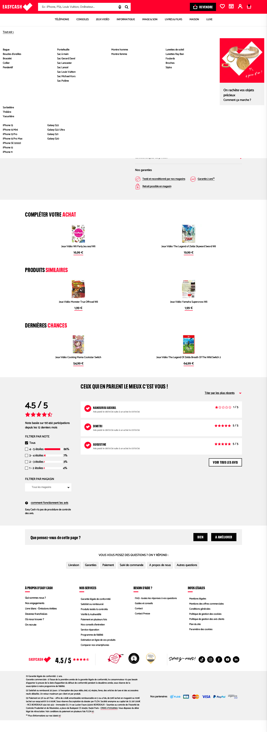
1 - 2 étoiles (36, 480)
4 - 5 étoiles (36, 461)
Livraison (73, 577)
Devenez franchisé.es (36, 626)
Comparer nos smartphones (94, 658)
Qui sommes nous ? (35, 610)
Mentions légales (197, 610)
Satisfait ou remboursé (91, 615)
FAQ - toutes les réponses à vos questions (156, 610)
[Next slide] (123, 80)
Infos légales (196, 599)
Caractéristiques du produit (188, 157)
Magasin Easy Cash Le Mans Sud (219, 108)
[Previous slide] (34, 80)
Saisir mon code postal (170, 130)
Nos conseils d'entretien (92, 636)
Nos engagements (34, 615)
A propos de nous (160, 577)
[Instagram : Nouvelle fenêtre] (210, 671)
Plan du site (194, 636)
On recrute (30, 636)
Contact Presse (141, 626)
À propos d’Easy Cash (39, 599)
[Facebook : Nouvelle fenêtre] (219, 671)
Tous (32, 455)
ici (93, 723)
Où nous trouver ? (34, 631)
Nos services (87, 599)
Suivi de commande (131, 577)
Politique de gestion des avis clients (206, 631)
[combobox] (84, 7)
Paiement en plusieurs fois (93, 631)
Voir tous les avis (225, 473)
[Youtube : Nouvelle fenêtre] (227, 671)
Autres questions (187, 577)
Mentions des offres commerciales (206, 615)
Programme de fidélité (91, 647)
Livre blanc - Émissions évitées (41, 620)
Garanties (90, 577)
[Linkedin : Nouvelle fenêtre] (236, 671)
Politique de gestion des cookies (205, 626)
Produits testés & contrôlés (93, 620)
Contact (138, 620)
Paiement (108, 577)
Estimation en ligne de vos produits (97, 653)
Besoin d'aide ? (143, 599)
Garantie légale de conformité (95, 610)
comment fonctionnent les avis (46, 514)
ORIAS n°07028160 (109, 720)
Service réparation (89, 642)
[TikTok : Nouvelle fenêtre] (202, 671)
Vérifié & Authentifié (90, 626)
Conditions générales (199, 620)
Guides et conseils (143, 615)
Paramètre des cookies (200, 642)
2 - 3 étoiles (36, 473)
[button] (34, 121)
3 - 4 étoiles (36, 467)
